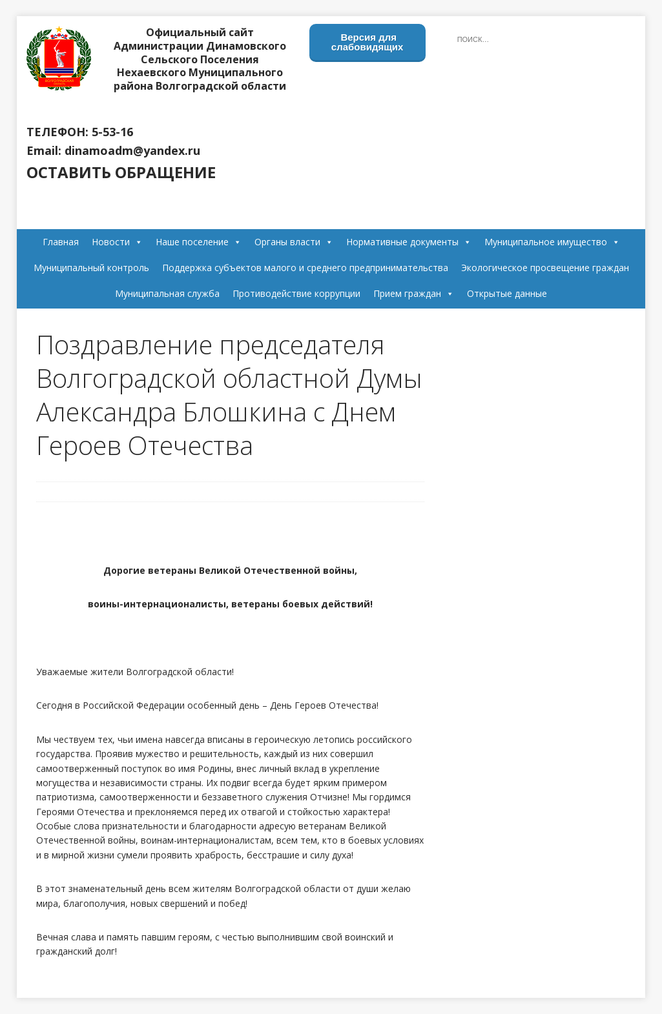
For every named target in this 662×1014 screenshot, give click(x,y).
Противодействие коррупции (296, 293)
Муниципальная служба (167, 293)
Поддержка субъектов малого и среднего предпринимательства (305, 267)
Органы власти (293, 242)
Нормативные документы (408, 242)
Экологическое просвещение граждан (545, 267)
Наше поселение (199, 242)
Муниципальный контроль (91, 267)
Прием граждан (413, 293)
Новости (117, 242)
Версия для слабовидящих (367, 42)
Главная (61, 242)
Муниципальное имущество (552, 242)
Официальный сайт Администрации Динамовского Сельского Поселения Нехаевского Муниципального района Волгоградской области (200, 59)
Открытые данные (507, 293)
